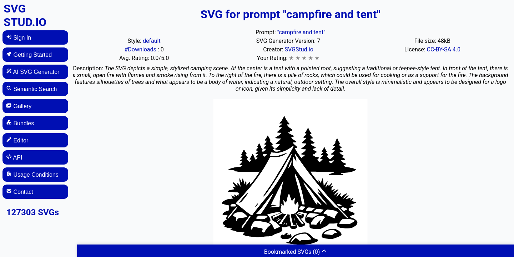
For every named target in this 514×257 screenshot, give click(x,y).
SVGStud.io (298, 49)
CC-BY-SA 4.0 (443, 49)
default (152, 40)
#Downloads (140, 49)
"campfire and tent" (301, 32)
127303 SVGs (32, 212)
